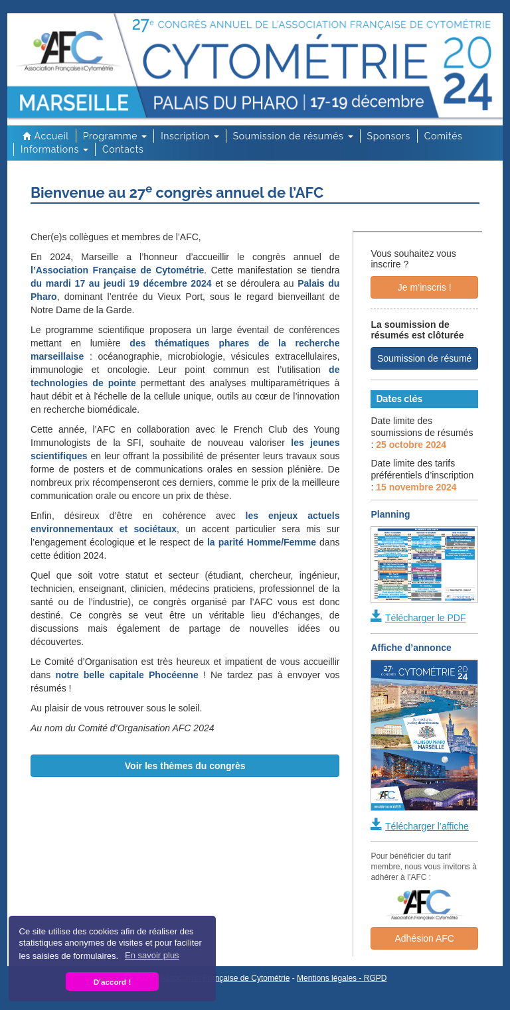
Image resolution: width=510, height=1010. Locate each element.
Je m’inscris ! (425, 287)
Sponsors (388, 136)
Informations (54, 149)
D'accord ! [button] (112, 981)
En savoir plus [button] (152, 955)
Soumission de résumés (293, 136)
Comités (443, 136)
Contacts (122, 149)
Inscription (190, 136)
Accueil (44, 136)
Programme (115, 136)
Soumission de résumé (424, 358)
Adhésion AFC (424, 938)
